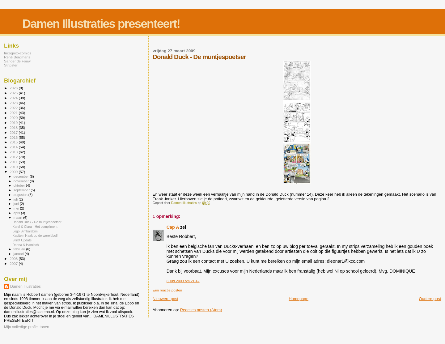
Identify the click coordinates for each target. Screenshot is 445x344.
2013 (14, 152)
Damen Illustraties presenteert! (101, 23)
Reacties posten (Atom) (201, 310)
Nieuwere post (165, 298)
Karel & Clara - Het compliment (34, 226)
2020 (14, 118)
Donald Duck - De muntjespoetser (36, 222)
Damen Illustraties (25, 286)
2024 (14, 98)
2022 (14, 108)
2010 (14, 167)
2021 (14, 113)
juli (16, 199)
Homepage (298, 298)
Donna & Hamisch (25, 245)
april (17, 213)
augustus (21, 195)
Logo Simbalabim (25, 231)
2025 (14, 93)
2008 (14, 259)
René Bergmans (17, 57)
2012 (14, 157)
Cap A (173, 227)
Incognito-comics (17, 53)
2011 (14, 162)
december (22, 176)
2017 (14, 132)
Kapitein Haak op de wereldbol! (34, 235)
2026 (14, 88)
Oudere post (430, 298)
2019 (14, 123)
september (22, 190)
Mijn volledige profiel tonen (26, 327)
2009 (14, 172)
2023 (14, 103)
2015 (14, 142)
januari (19, 254)
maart (18, 217)
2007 (14, 263)
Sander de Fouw (17, 61)
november (22, 181)
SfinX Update (22, 240)
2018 (14, 127)
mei (17, 208)
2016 (14, 137)
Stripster (11, 65)
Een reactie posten (167, 290)
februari (20, 249)
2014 (14, 147)
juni (17, 204)
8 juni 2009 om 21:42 (183, 281)
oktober (20, 185)
